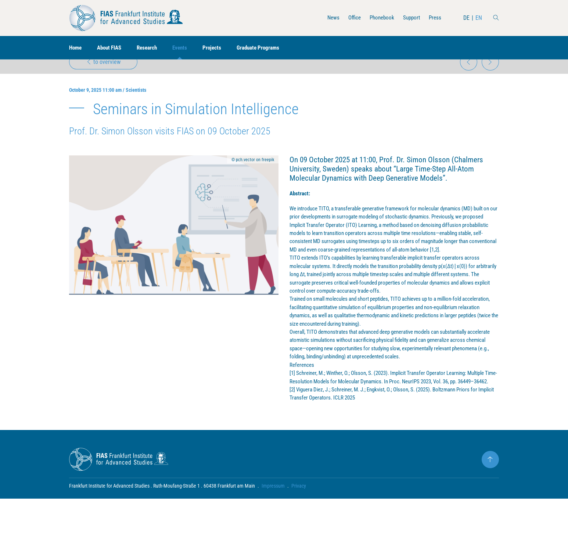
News (327, 17)
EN (478, 17)
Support (410, 17)
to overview (104, 72)
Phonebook (379, 17)
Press (434, 17)
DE (466, 17)
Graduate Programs (268, 47)
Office (350, 17)
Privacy (298, 533)
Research (152, 47)
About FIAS (112, 47)
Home (76, 47)
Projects (219, 47)
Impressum (273, 533)
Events (186, 47)
